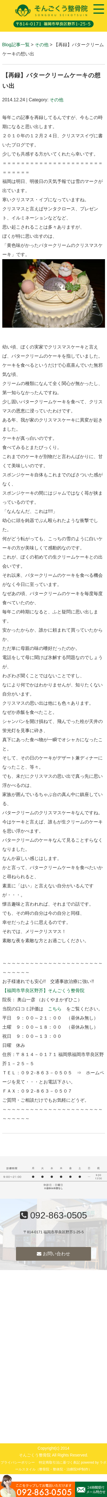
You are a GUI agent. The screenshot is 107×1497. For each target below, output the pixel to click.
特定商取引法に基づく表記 (59, 1462)
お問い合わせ (53, 1253)
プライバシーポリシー (18, 1462)
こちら (55, 1008)
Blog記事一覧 (16, 44)
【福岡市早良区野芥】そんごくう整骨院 (43, 990)
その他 (42, 44)
